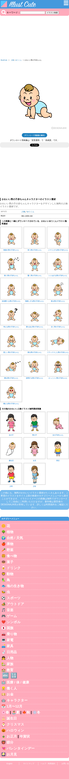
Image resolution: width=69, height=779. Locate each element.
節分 (10, 742)
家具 (10, 646)
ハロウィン (15, 730)
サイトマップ (28, 764)
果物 (10, 544)
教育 (10, 670)
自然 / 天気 (15, 538)
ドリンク (14, 568)
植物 (10, 532)
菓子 (10, 562)
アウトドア (15, 604)
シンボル (14, 622)
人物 (12, 60)
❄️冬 (36, 712)
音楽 (10, 610)
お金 (10, 694)
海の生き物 (15, 586)
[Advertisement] (34, 38)
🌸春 (5, 712)
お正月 (12, 736)
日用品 (12, 652)
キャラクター (17, 700)
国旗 (10, 628)
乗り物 (12, 634)
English (10, 764)
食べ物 (12, 556)
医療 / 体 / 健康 (18, 682)
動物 (10, 574)
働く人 (12, 688)
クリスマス (15, 724)
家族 (10, 664)
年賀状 (25, 736)
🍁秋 (26, 712)
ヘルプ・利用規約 (48, 764)
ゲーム (12, 616)
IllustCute (4, 60)
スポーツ (14, 598)
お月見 (12, 754)
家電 (10, 640)
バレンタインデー (21, 748)
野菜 (10, 550)
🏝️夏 (15, 712)
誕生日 (12, 718)
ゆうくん (18, 60)
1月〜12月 (14, 706)
